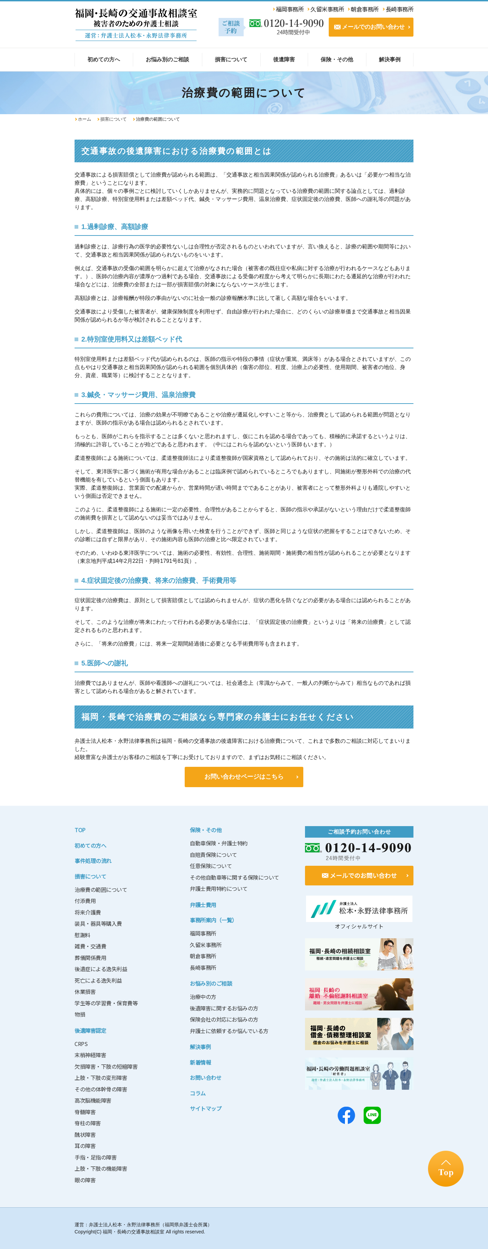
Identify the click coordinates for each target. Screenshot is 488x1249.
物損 (80, 1014)
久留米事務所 (205, 945)
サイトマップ (205, 1108)
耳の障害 (85, 1146)
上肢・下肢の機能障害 (101, 1168)
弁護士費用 (203, 905)
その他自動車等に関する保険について (234, 877)
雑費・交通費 (90, 946)
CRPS (81, 1044)
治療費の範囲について (101, 889)
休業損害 (85, 991)
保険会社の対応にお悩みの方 (224, 1019)
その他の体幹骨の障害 (101, 1089)
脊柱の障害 (88, 1123)
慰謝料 (82, 935)
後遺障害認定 (90, 1030)
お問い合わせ (205, 1077)
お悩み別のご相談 (211, 983)
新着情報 (200, 1062)
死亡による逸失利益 (98, 980)
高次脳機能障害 (93, 1100)
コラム (198, 1093)
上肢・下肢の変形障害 (101, 1077)
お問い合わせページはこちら (244, 776)
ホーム (84, 119)
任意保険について (211, 866)
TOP (80, 830)
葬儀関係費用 (90, 958)
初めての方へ (90, 845)
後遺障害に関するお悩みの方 (224, 1008)
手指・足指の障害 (96, 1157)
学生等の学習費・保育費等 (106, 1003)
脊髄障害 (85, 1112)
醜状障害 (85, 1134)
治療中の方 (203, 996)
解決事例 (200, 1047)
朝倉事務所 (203, 956)
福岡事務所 (203, 933)
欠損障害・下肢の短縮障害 (106, 1066)
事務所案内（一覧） (213, 920)
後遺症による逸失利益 (101, 969)
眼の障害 (85, 1180)
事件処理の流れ (93, 861)
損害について (113, 119)
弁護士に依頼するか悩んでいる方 (229, 1031)
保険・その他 (205, 830)
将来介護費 (88, 912)
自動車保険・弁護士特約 (219, 843)
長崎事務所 (203, 967)
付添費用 (85, 901)
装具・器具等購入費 (98, 923)
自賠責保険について (213, 855)
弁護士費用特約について (219, 888)
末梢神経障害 (90, 1055)
